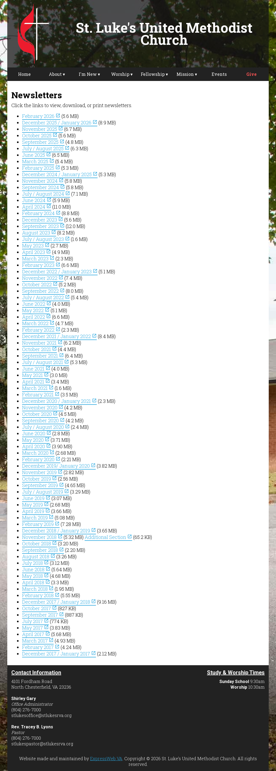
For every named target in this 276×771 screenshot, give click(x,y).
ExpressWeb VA (106, 758)
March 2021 (38, 388)
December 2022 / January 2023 (60, 271)
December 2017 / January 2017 (59, 653)
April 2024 (36, 206)
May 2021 (35, 375)
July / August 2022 (46, 297)
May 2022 (36, 310)
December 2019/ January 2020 (59, 466)
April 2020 (36, 446)
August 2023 (39, 232)
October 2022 (40, 284)
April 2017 (36, 634)
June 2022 (36, 304)
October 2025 (39, 135)
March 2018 (38, 589)
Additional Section (108, 537)
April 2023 (36, 252)
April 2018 (36, 582)
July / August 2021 (45, 362)
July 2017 (35, 621)
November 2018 (42, 537)
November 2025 (42, 129)
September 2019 (43, 485)
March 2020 (38, 453)
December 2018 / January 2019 (59, 530)
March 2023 (38, 258)
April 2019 (36, 511)
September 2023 (43, 226)
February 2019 (41, 524)
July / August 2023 (46, 239)
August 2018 (38, 556)
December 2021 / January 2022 (59, 336)
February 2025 (41, 168)
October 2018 (39, 543)
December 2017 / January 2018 (59, 602)
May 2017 (35, 627)
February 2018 (41, 595)
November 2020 (42, 407)
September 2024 (43, 187)
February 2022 (41, 330)
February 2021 (41, 394)
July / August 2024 (46, 194)
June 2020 (36, 433)
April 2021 (36, 381)
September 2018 (43, 550)
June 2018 (36, 569)
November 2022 (42, 278)
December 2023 (42, 219)
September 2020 (43, 420)
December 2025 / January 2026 (59, 122)
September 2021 (43, 355)
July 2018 (35, 563)
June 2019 (36, 498)
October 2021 (39, 349)
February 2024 (41, 213)
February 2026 (41, 116)
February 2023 (41, 265)
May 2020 (36, 440)
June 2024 (36, 200)
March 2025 (38, 161)
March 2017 (38, 640)
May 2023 (36, 245)
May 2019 (35, 504)
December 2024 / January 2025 (60, 174)
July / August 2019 (45, 491)
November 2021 (42, 342)
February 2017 (41, 647)
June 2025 (36, 155)
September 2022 (43, 291)
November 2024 (43, 181)
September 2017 (43, 615)
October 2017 (39, 608)
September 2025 (43, 142)
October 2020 (40, 414)
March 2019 (38, 517)
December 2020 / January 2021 (59, 401)
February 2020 (41, 459)
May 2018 (35, 576)
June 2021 (36, 368)
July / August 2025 (46, 148)
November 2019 (42, 472)
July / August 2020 (46, 427)
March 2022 (38, 323)
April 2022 (36, 317)
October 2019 (39, 478)
